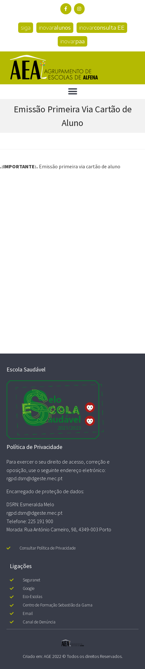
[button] (72, 91)
